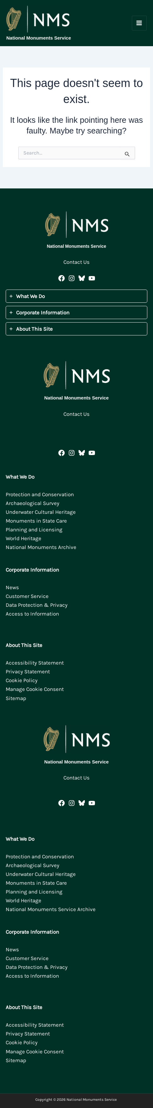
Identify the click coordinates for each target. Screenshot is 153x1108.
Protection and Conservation (40, 494)
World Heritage (23, 538)
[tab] (76, 296)
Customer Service (27, 596)
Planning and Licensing (34, 529)
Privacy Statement (28, 671)
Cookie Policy (22, 680)
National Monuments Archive (41, 547)
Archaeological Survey (32, 503)
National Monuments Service (38, 38)
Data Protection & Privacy (37, 605)
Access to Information (32, 614)
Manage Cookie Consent (35, 689)
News (12, 587)
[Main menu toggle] (139, 23)
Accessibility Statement (35, 663)
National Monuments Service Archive (51, 909)
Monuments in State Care (36, 521)
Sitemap (16, 698)
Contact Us (76, 262)
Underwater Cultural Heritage (41, 512)
